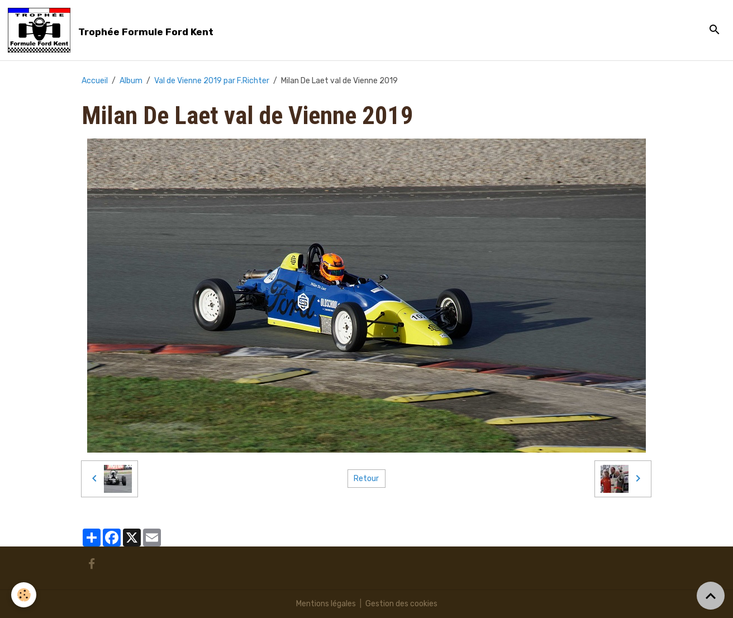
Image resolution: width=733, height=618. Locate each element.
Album (131, 80)
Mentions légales (326, 604)
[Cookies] (23, 594)
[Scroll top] (711, 596)
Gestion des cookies (401, 604)
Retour (366, 478)
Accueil (95, 80)
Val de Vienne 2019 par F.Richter (211, 80)
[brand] (112, 30)
